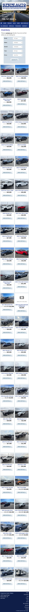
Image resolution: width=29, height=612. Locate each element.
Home (27, 592)
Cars (4, 23)
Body (5, 38)
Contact (24, 26)
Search (14, 59)
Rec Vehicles (24, 23)
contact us (9, 33)
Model (6, 46)
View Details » (7, 81)
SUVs (14, 23)
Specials (11, 26)
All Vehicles (4, 26)
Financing (18, 26)
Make (5, 42)
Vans (18, 23)
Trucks (10, 23)
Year (5, 51)
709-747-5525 (9, 19)
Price (5, 55)
